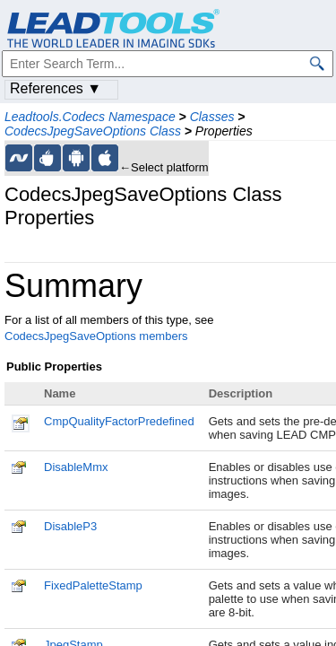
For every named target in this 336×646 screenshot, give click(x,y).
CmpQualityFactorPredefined (119, 421)
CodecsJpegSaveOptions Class (92, 131)
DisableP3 (70, 526)
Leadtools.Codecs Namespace (90, 116)
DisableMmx (76, 467)
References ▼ (55, 88)
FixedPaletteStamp (93, 585)
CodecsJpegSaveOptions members (96, 336)
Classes (212, 116)
